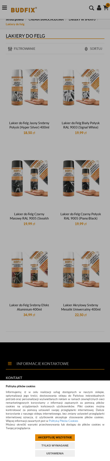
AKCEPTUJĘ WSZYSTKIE (55, 437)
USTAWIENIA (55, 453)
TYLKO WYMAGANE (54, 445)
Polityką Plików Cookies (63, 421)
